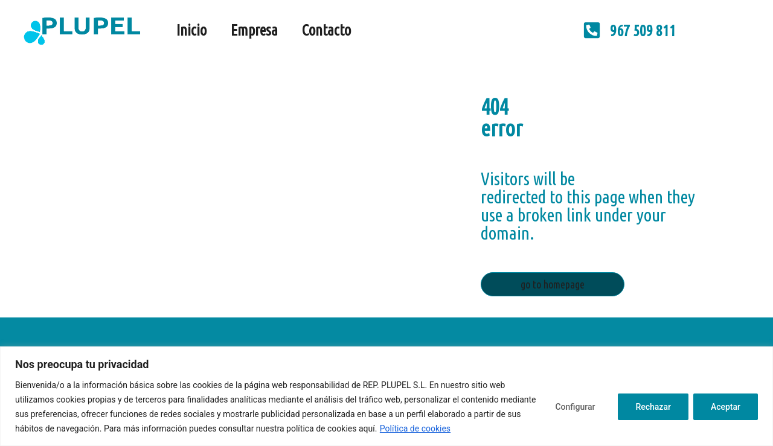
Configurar (575, 407)
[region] (386, 396)
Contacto (326, 30)
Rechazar (652, 407)
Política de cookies (415, 428)
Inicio (191, 30)
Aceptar (725, 407)
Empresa (254, 30)
